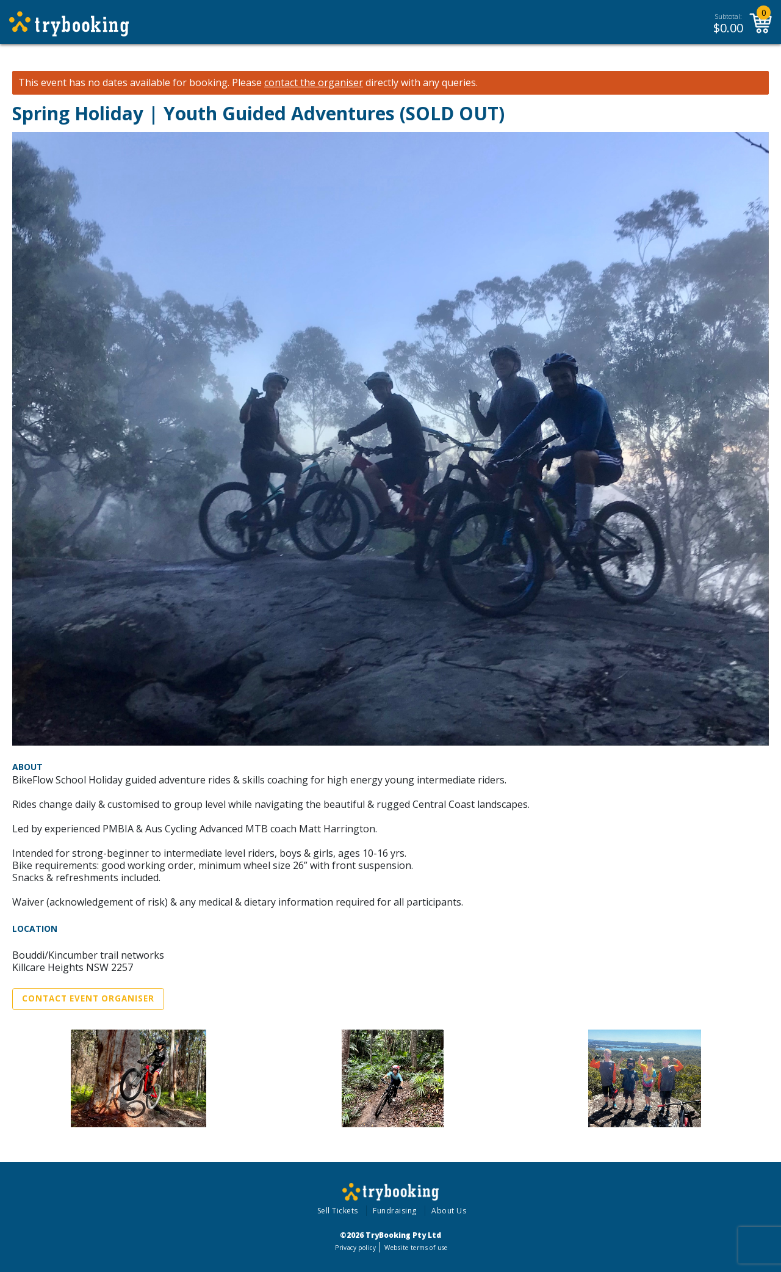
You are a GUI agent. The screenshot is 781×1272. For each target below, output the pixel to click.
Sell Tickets (337, 1210)
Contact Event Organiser (88, 998)
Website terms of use (415, 1247)
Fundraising (395, 1210)
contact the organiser (313, 83)
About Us (448, 1210)
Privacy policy (355, 1247)
